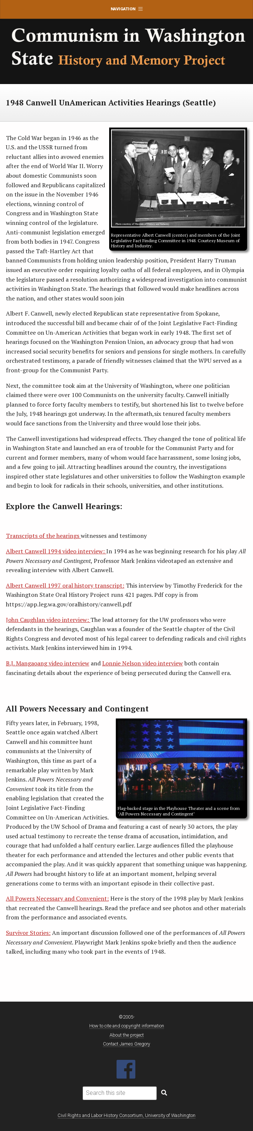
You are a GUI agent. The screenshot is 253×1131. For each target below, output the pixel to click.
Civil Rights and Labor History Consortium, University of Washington (126, 1115)
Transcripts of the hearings (43, 536)
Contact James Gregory (126, 1044)
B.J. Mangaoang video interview (47, 663)
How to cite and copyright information (126, 1026)
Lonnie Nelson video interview (142, 663)
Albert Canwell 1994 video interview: (56, 551)
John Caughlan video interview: (48, 620)
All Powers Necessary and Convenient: (57, 898)
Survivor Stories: (28, 933)
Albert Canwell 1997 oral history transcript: (65, 585)
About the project (127, 1035)
